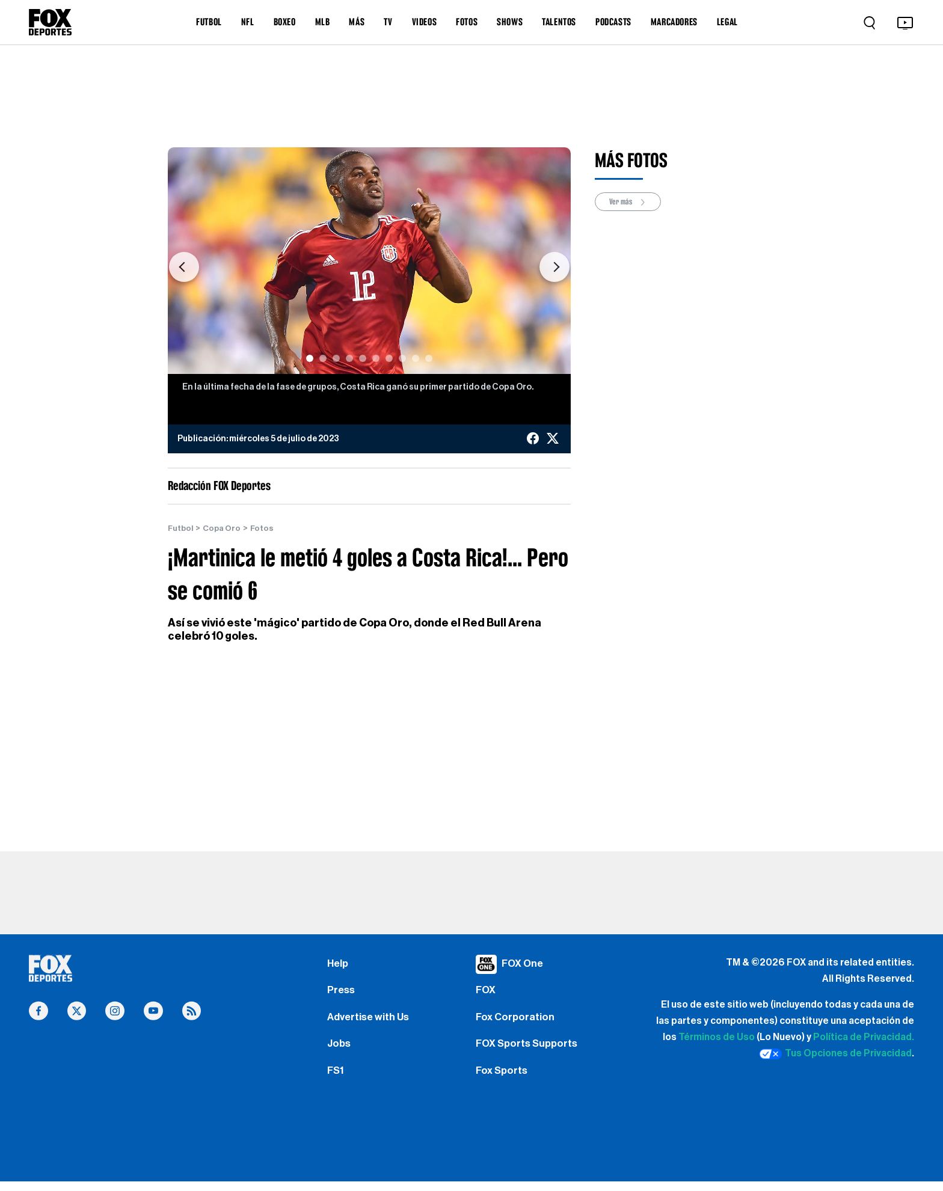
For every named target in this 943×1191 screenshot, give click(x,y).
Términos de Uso (716, 1038)
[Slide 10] (428, 358)
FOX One (523, 963)
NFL (247, 21)
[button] (184, 266)
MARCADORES (674, 21)
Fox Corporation (516, 1021)
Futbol (181, 528)
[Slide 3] (336, 358)
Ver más (630, 202)
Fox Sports (503, 1078)
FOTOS (467, 21)
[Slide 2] (323, 358)
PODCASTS (613, 21)
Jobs (339, 1049)
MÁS (356, 21)
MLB (322, 21)
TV (388, 21)
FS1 (336, 1078)
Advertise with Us (370, 1021)
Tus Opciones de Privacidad (835, 1054)
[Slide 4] (349, 358)
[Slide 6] (375, 358)
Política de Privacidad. (863, 1038)
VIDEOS (424, 21)
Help (338, 963)
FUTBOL (209, 21)
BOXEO (285, 21)
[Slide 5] (362, 358)
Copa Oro (224, 528)
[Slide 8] (402, 358)
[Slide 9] (415, 358)
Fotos (266, 528)
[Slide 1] (309, 358)
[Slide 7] (389, 358)
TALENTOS (559, 21)
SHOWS (510, 21)
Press (342, 992)
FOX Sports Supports (529, 1049)
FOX (486, 992)
